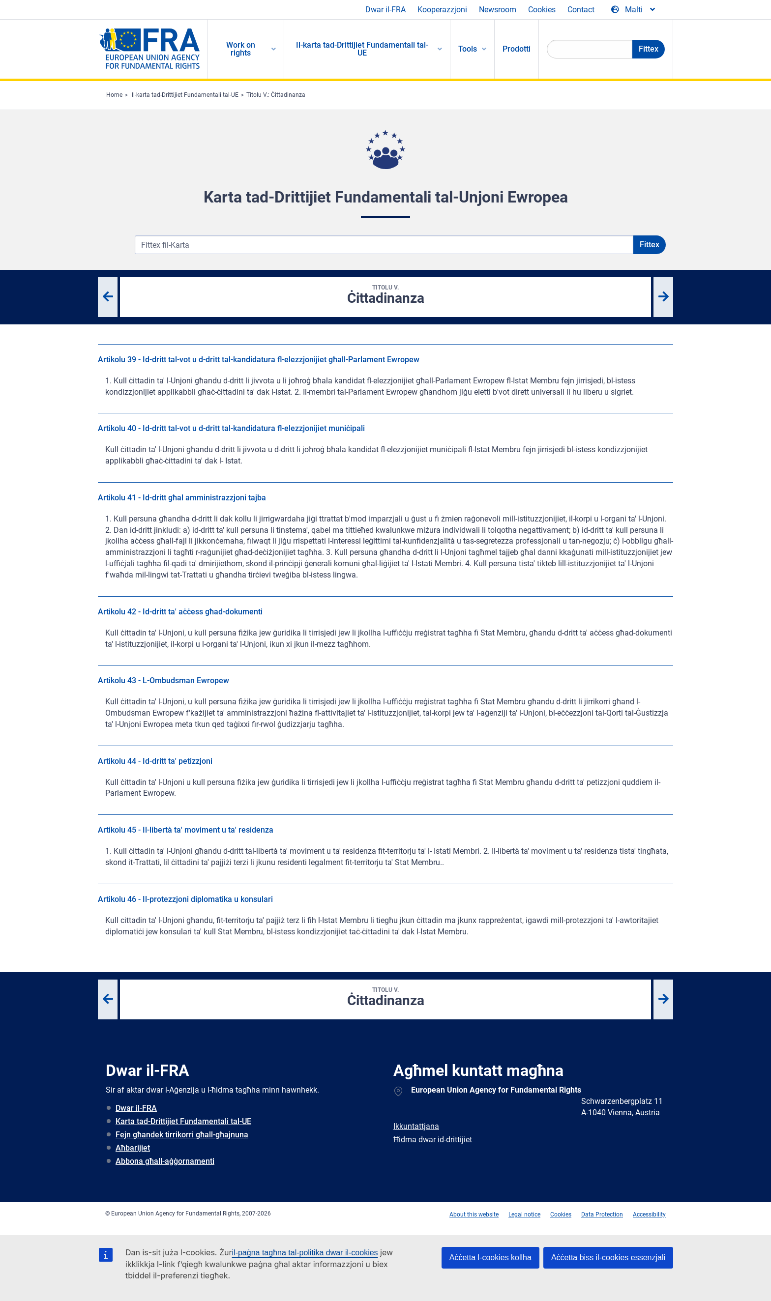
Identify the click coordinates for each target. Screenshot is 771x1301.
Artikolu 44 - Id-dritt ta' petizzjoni (155, 761)
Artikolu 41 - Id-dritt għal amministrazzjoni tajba (182, 497)
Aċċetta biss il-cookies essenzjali (608, 1257)
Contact (580, 9)
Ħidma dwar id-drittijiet (432, 1139)
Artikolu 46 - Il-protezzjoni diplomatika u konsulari (185, 899)
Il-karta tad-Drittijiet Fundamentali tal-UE (185, 94)
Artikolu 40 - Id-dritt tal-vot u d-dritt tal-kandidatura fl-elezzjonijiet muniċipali (231, 428)
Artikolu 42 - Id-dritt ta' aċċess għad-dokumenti (180, 611)
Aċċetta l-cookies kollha (490, 1257)
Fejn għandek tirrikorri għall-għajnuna (182, 1134)
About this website (474, 1214)
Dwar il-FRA (385, 9)
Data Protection (602, 1214)
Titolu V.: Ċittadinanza (275, 94)
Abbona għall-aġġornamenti (165, 1161)
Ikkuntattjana (416, 1126)
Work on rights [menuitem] (240, 49)
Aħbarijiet (133, 1148)
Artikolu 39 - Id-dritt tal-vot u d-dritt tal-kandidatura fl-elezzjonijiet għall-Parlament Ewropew (258, 359)
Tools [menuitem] (467, 49)
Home (114, 94)
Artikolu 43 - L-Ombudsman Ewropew (163, 680)
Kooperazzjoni (442, 9)
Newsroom (497, 9)
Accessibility (649, 1214)
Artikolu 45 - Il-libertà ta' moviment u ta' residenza (185, 830)
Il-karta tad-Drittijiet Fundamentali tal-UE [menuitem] (362, 49)
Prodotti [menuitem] (517, 49)
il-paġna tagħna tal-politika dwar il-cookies (305, 1252)
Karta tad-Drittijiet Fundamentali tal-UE (183, 1121)
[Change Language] (633, 10)
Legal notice (524, 1214)
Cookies (542, 9)
